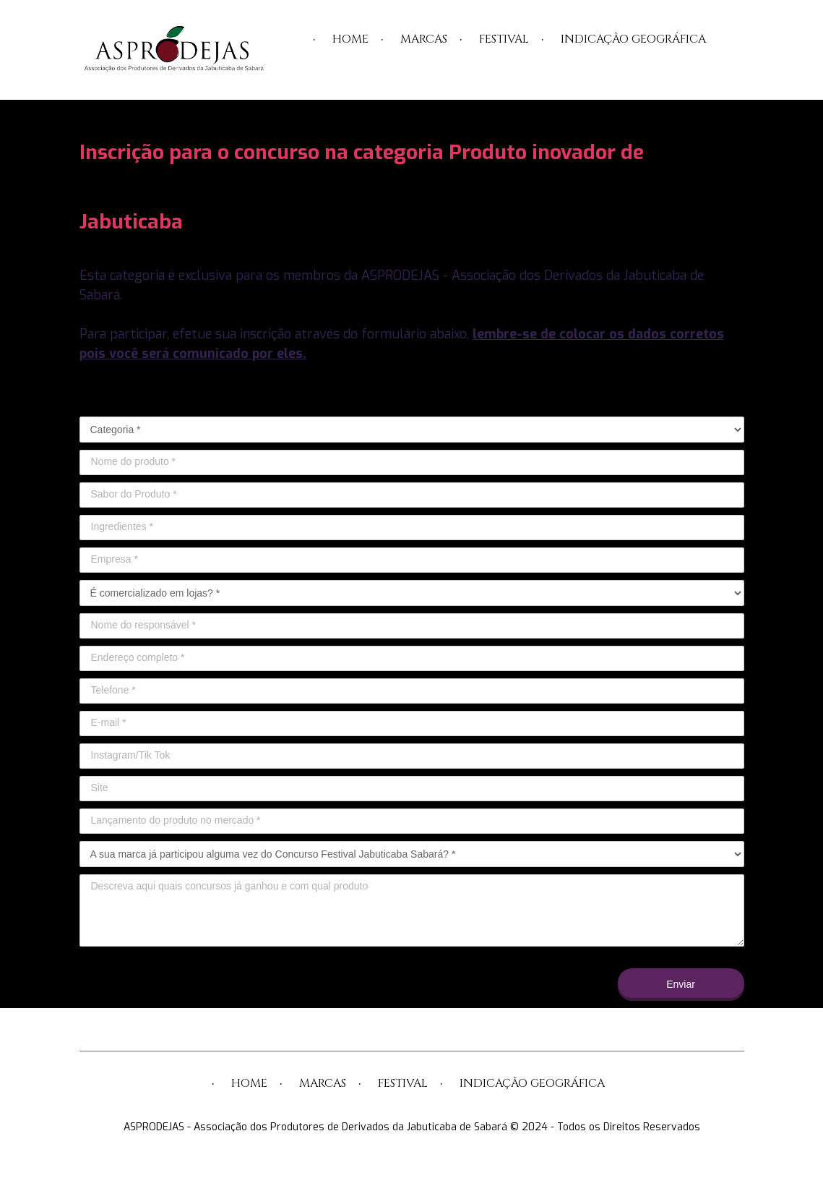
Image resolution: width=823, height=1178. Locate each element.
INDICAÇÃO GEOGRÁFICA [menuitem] (633, 39)
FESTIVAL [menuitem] (504, 39)
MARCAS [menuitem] (423, 39)
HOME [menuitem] (350, 39)
